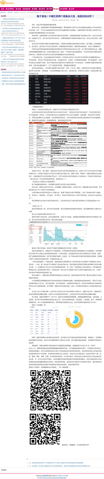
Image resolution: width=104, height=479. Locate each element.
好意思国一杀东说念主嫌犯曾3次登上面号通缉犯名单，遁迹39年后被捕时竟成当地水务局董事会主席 (61, 466)
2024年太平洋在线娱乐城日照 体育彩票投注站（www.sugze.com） (12, 61)
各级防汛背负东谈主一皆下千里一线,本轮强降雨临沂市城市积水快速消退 (13, 39)
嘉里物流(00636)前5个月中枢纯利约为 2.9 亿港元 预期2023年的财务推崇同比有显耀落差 (57, 463)
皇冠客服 (59, 478)
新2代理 (10, 12)
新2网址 (64, 478)
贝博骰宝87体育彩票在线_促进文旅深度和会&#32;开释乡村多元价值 (12, 20)
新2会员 (16, 12)
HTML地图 (65, 476)
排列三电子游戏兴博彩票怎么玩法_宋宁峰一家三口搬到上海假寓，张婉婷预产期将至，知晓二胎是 (12, 50)
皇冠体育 (47, 478)
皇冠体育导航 (41, 478)
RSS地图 (58, 476)
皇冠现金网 (53, 478)
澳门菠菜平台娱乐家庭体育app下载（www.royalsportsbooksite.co (12, 30)
